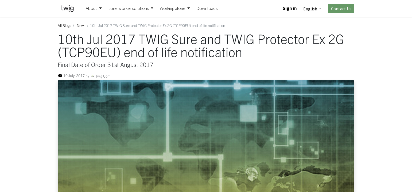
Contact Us (341, 8)
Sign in (290, 8)
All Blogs (64, 25)
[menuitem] (207, 8)
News (81, 25)
